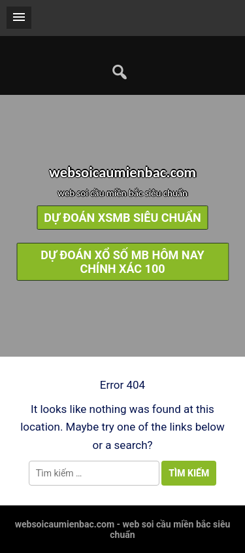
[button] (19, 18)
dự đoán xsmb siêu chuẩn (122, 217)
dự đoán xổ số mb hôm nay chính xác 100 (122, 262)
